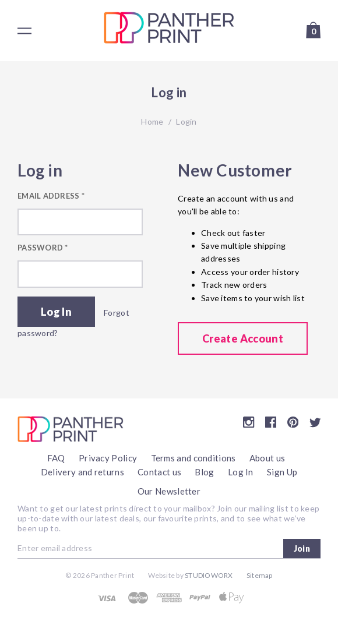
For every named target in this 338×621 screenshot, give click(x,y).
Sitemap (260, 575)
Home (152, 121)
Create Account (242, 338)
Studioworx (209, 575)
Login (186, 121)
